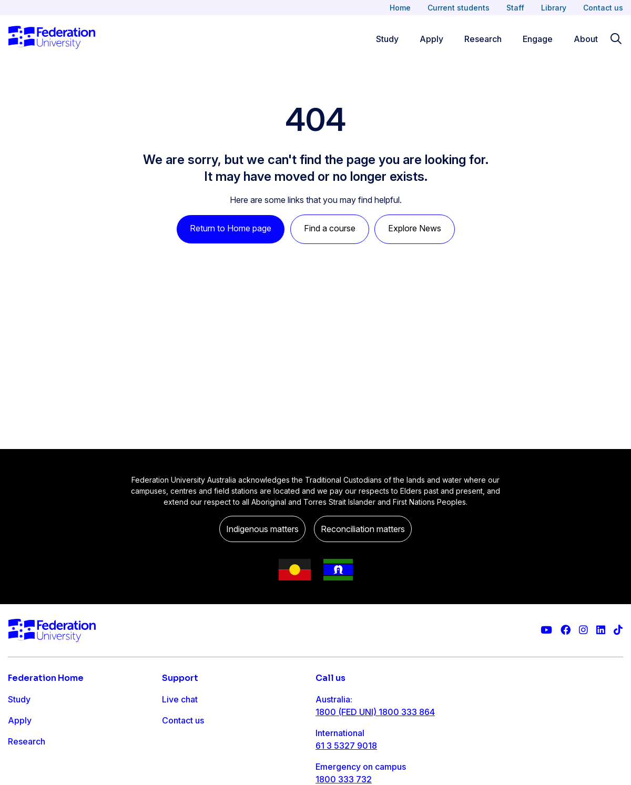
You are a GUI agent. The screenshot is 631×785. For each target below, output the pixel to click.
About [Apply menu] (586, 39)
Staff (515, 7)
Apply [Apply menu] (431, 39)
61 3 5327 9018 (346, 745)
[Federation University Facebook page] (566, 630)
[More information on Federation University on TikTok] (618, 630)
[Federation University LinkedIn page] (600, 630)
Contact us (603, 7)
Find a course (329, 228)
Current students (459, 7)
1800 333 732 (344, 779)
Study (19, 699)
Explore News (414, 228)
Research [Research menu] (483, 39)
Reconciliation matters (363, 529)
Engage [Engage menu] (538, 39)
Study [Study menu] (387, 39)
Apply (20, 720)
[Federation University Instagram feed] (583, 630)
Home (400, 7)
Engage (23, 762)
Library (553, 7)
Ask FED (178, 741)
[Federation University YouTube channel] (546, 630)
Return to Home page (230, 228)
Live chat (180, 699)
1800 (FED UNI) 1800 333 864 (375, 712)
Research (26, 741)
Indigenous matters (262, 529)
